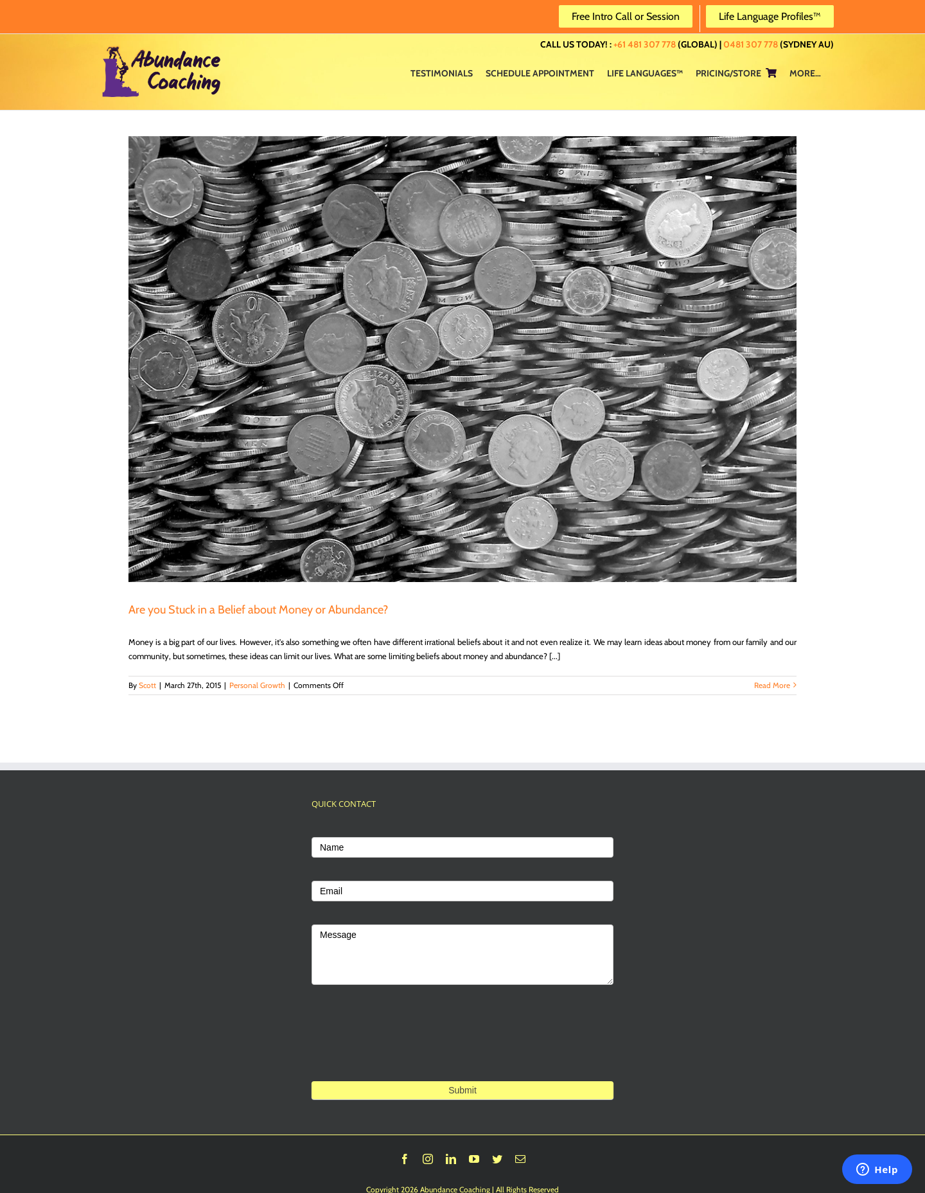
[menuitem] (441, 72)
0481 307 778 (750, 44)
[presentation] (409, 1053)
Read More (772, 685)
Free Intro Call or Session (626, 16)
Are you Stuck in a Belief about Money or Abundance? (258, 610)
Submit (462, 1090)
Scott (147, 685)
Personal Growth (257, 685)
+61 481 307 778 (644, 44)
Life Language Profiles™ (770, 16)
